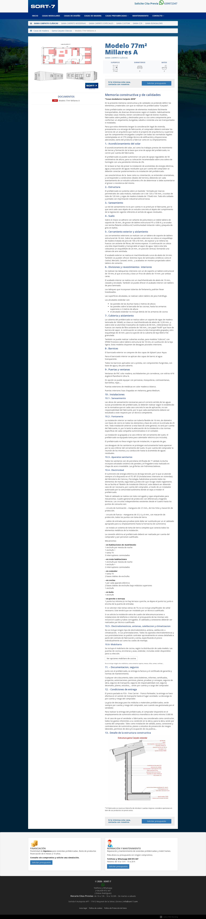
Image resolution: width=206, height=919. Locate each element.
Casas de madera (92, 15)
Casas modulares (51, 15)
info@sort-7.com (130, 901)
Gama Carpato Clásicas (46, 23)
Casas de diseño (72, 15)
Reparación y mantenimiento (124, 848)
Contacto (158, 15)
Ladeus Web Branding (170, 917)
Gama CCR (137, 23)
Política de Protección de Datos (115, 908)
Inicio (35, 15)
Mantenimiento (140, 15)
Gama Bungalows (154, 23)
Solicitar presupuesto (156, 83)
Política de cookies (95, 908)
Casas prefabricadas (116, 15)
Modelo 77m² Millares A (69, 100)
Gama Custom (123, 23)
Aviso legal (83, 908)
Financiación (38, 848)
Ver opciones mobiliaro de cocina (121, 658)
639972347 (168, 3)
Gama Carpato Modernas (73, 23)
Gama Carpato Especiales (101, 23)
